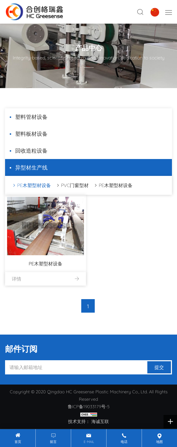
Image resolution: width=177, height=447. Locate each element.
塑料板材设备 (31, 133)
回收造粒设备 (31, 150)
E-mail (89, 442)
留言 (53, 442)
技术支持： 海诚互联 (88, 421)
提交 (159, 367)
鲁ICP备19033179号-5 (89, 406)
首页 (17, 442)
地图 (159, 442)
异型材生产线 (31, 167)
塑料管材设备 (31, 116)
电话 (124, 442)
